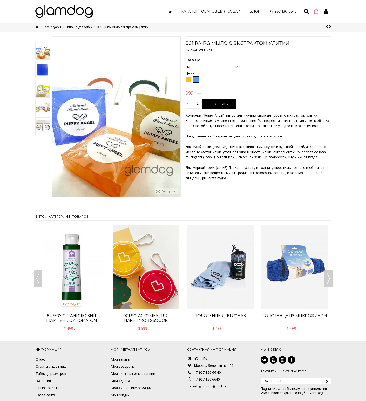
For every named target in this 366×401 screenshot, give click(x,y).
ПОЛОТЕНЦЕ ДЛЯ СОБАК (220, 315)
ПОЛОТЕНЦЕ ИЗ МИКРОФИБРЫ (294, 315)
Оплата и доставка (51, 366)
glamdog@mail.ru (212, 386)
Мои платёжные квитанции (133, 374)
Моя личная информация (131, 388)
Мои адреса (120, 381)
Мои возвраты (123, 366)
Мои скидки (120, 395)
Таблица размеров (51, 374)
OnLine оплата (47, 388)
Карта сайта (46, 395)
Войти (326, 11)
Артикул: (192, 50)
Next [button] (328, 278)
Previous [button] (38, 278)
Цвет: (191, 73)
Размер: (193, 60)
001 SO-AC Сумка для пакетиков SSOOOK (146, 318)
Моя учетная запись (130, 349)
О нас (40, 359)
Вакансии (43, 381)
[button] (210, 11)
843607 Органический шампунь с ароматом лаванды (71, 320)
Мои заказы (120, 359)
